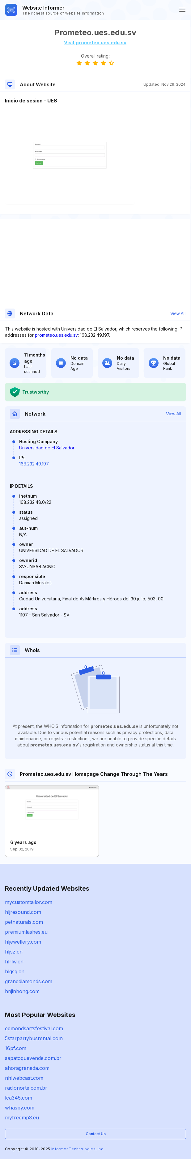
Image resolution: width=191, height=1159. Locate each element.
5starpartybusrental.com (34, 1038)
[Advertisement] (95, 123)
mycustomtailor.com (28, 902)
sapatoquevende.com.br (33, 1058)
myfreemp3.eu (22, 1117)
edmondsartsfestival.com (34, 1028)
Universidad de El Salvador (46, 447)
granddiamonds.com (28, 981)
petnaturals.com (24, 922)
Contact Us (96, 1133)
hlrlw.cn (14, 961)
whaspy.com (19, 1108)
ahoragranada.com (27, 1068)
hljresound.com (23, 912)
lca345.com (18, 1098)
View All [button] (177, 313)
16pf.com (15, 1048)
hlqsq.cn (14, 971)
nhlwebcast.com (24, 1078)
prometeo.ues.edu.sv (56, 335)
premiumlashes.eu (26, 932)
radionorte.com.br (26, 1088)
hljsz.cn (14, 952)
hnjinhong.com (22, 991)
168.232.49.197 (34, 463)
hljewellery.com (23, 942)
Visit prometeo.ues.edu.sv (95, 42)
